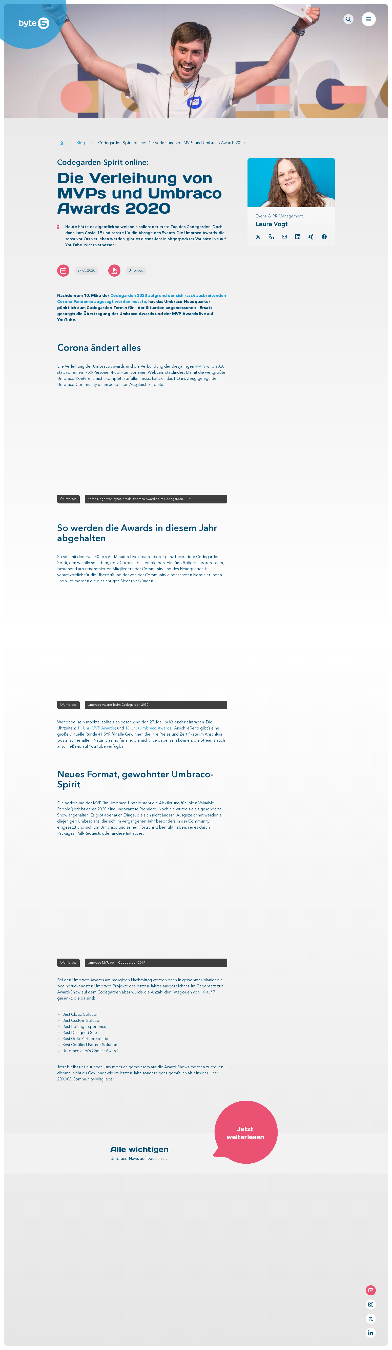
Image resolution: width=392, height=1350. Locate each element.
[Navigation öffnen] (369, 19)
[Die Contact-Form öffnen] (371, 1290)
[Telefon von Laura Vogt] (271, 236)
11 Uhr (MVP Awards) (96, 728)
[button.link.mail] (284, 236)
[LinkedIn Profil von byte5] (371, 1333)
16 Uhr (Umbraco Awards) (148, 728)
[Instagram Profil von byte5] (371, 1304)
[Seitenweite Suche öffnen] (348, 19)
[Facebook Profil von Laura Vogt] (324, 236)
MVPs (200, 367)
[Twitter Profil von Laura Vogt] (258, 236)
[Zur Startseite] (61, 143)
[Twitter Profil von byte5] (371, 1319)
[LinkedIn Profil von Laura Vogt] (297, 236)
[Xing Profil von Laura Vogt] (311, 236)
